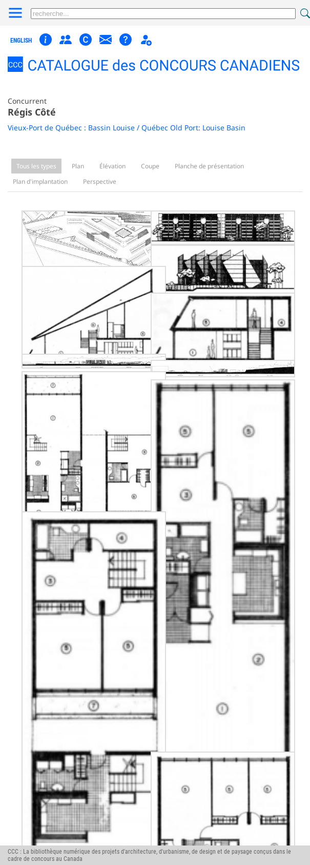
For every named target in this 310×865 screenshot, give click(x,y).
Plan (78, 166)
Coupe (150, 166)
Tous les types (36, 166)
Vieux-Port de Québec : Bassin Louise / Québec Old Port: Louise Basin (126, 127)
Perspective (99, 181)
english (21, 40)
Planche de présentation (209, 166)
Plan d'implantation (40, 181)
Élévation (112, 166)
